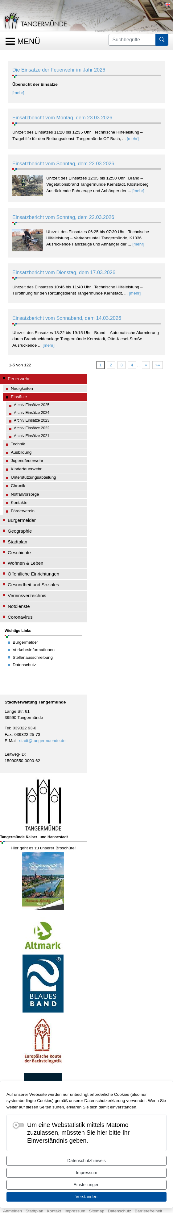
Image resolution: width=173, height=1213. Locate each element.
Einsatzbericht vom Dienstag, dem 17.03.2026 (63, 272)
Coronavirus (20, 617)
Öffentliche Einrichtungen (33, 573)
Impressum (86, 1172)
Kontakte (19, 502)
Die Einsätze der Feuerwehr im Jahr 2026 (58, 69)
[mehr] (18, 92)
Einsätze (161, 31)
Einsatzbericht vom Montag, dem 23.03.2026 (62, 117)
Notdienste (19, 606)
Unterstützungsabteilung (33, 477)
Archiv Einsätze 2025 (31, 405)
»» (157, 365)
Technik (18, 444)
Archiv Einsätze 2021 (31, 436)
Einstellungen (86, 1184)
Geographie (20, 531)
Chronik (18, 485)
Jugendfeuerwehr (27, 460)
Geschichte (19, 552)
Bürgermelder (22, 520)
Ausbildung (21, 452)
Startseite (102, 31)
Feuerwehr (142, 31)
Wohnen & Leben (25, 563)
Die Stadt (121, 31)
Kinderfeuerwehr (26, 469)
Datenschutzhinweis (86, 1160)
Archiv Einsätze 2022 (31, 428)
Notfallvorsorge (25, 494)
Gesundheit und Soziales (33, 584)
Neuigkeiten (22, 388)
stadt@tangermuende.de (42, 740)
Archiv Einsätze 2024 (31, 413)
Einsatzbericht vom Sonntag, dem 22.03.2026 (63, 163)
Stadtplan (17, 541)
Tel (7, 728)
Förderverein (23, 511)
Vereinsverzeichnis (27, 595)
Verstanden (86, 1196)
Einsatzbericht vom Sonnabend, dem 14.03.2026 (66, 318)
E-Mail (11, 740)
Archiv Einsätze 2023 (31, 420)
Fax (8, 734)
